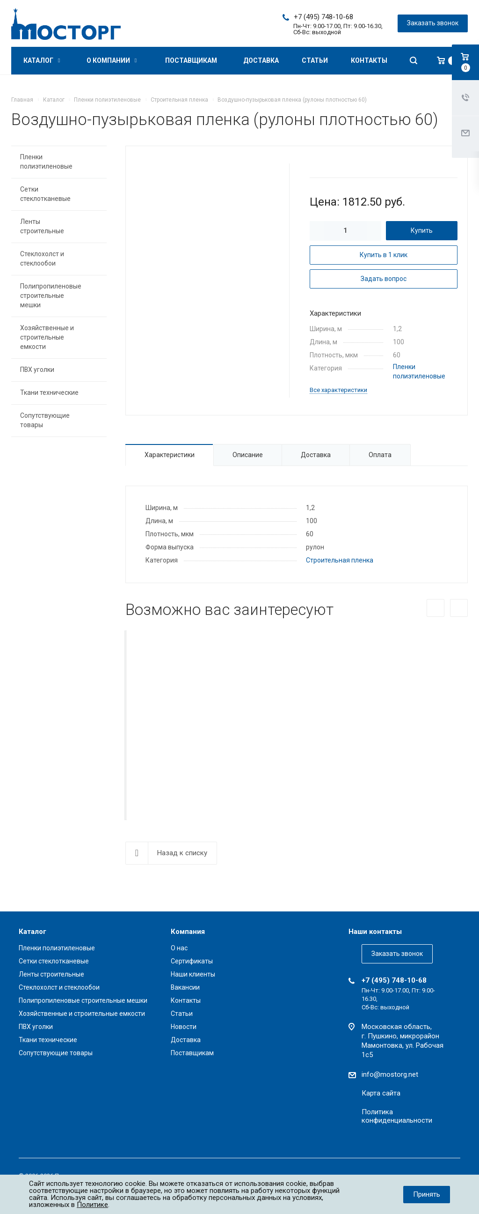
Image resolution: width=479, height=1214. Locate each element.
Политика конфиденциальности (397, 1116)
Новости (183, 1026)
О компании (112, 60)
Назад (435, 608)
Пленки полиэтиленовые (46, 161)
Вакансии (185, 987)
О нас (179, 948)
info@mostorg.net (390, 1074)
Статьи (315, 60)
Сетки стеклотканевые (45, 193)
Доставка (261, 60)
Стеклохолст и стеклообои (42, 258)
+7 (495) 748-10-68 (323, 17)
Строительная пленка (339, 560)
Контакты (369, 60)
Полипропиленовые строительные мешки (50, 295)
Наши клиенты (193, 974)
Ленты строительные (42, 226)
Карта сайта (381, 1093)
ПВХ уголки (37, 369)
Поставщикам (191, 60)
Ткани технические (49, 392)
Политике (92, 1204)
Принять (426, 1194)
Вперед (459, 608)
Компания (188, 931)
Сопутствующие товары (45, 420)
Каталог (41, 60)
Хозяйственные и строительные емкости (47, 337)
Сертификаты (192, 961)
